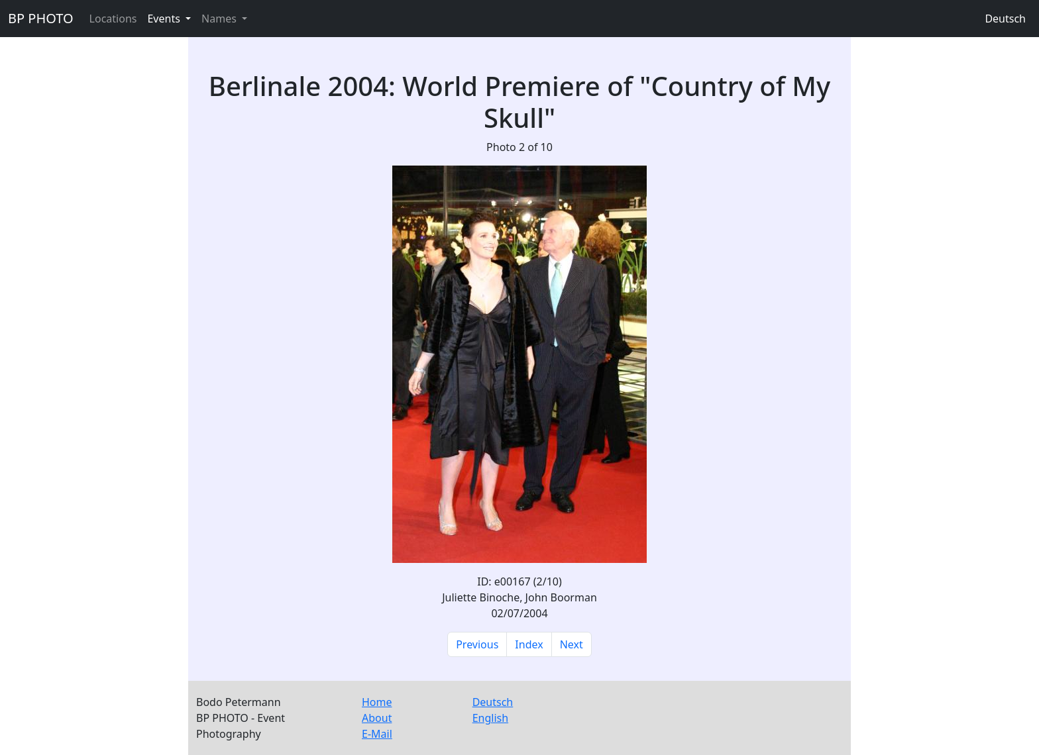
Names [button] (220, 18)
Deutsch (1005, 18)
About (377, 718)
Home (377, 702)
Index (529, 644)
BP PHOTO (41, 18)
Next (571, 644)
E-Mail (377, 734)
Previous (477, 644)
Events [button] (165, 18)
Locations (113, 18)
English (490, 718)
